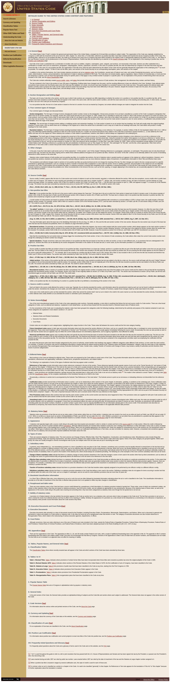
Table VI (54, 575)
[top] (40, 51)
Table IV (51, 569)
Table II (54, 563)
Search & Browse (118, 59)
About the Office (148, 679)
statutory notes (89, 72)
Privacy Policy (163, 679)
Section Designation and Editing (43, 21)
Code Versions (37, 36)
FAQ (105, 646)
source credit (127, 424)
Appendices (36, 33)
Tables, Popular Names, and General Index (47, 34)
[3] (53, 252)
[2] (102, 180)
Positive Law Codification (41, 42)
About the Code (86, 606)
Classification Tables (41, 374)
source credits (60, 80)
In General (35, 19)
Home (166, 12)
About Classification (53, 77)
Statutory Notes (37, 29)
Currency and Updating (40, 38)
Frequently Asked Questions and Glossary (47, 44)
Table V (49, 572)
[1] (158, 67)
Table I (48, 560)
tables (75, 80)
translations (67, 426)
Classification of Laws (40, 40)
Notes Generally (38, 25)
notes (67, 80)
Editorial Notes (37, 27)
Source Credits (37, 23)
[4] (122, 372)
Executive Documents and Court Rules (46, 31)
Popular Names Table (39, 585)
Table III (51, 566)
